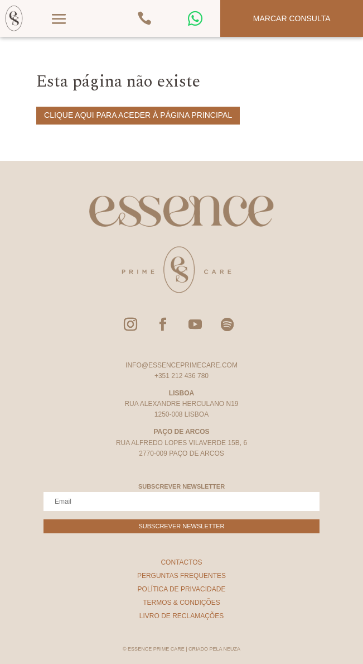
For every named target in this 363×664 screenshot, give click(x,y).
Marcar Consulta (292, 18)
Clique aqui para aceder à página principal (138, 115)
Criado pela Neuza (214, 649)
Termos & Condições (181, 602)
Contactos (181, 562)
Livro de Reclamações (181, 616)
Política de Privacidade (182, 589)
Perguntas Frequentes (181, 576)
